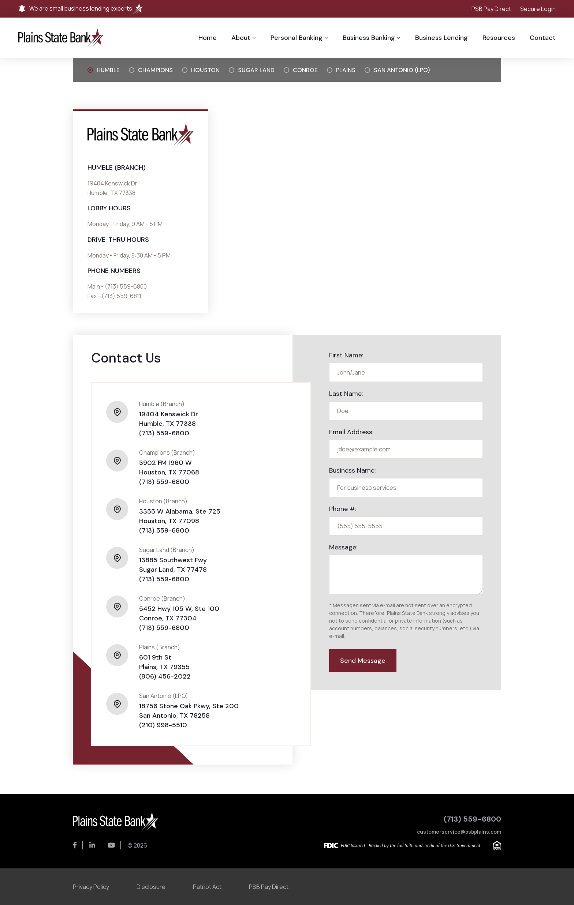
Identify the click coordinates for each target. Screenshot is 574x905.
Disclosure (151, 887)
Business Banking (369, 37)
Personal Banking (297, 37)
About (240, 37)
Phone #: (342, 509)
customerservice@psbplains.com (459, 831)
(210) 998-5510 (163, 725)
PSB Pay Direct (491, 9)
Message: (343, 547)
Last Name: (346, 393)
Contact (543, 37)
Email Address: (351, 432)
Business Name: (352, 470)
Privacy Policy (91, 887)
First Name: (346, 355)
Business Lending (441, 37)
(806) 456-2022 (165, 676)
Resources (498, 37)
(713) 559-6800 (164, 433)
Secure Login (538, 9)
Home (207, 37)
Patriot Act (207, 887)
